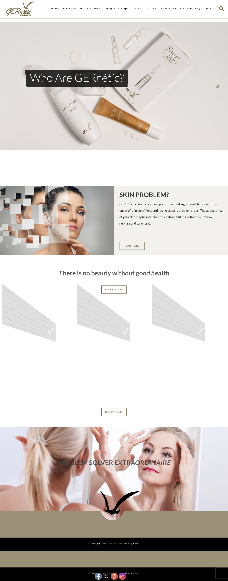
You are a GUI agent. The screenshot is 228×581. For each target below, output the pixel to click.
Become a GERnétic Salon (176, 8)
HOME (55, 8)
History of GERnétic (91, 8)
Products (136, 8)
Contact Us (209, 8)
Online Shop (69, 8)
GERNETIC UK (115, 543)
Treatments (151, 8)
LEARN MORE (132, 245)
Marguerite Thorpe (117, 8)
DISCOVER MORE (114, 289)
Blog (197, 8)
